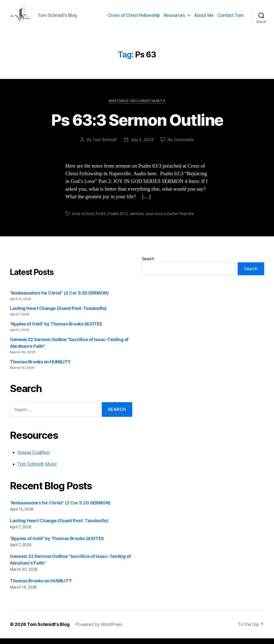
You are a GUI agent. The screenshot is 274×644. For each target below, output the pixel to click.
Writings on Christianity (137, 106)
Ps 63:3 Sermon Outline (137, 125)
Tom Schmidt (105, 145)
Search (148, 264)
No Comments (180, 145)
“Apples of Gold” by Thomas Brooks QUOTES (56, 329)
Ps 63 (101, 219)
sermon (136, 219)
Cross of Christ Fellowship (134, 18)
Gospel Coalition (33, 458)
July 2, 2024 (142, 145)
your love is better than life (170, 219)
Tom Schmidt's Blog (48, 630)
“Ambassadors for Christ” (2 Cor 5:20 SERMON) (59, 298)
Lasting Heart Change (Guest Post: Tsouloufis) (58, 314)
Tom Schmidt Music (37, 469)
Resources (174, 18)
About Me (203, 18)
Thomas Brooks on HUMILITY (40, 367)
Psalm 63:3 (117, 219)
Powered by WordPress (99, 630)
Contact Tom (230, 18)
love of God (83, 219)
